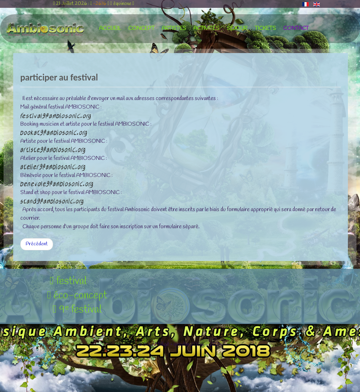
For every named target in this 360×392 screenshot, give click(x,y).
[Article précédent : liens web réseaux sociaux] (36, 244)
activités (206, 28)
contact (296, 28)
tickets (265, 28)
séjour (236, 28)
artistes (174, 28)
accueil (110, 28)
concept (141, 28)
